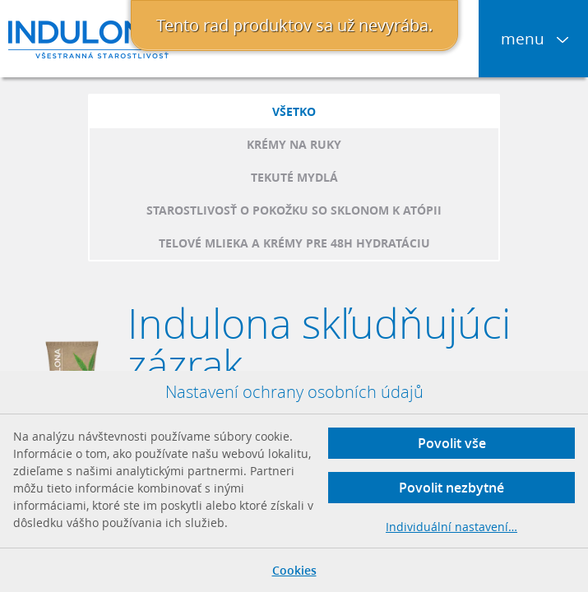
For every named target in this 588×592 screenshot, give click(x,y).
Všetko (294, 111)
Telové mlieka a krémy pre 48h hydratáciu (294, 243)
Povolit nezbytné (451, 488)
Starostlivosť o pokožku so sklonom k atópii (294, 210)
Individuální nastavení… (451, 526)
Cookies (294, 570)
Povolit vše (452, 443)
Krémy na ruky (294, 144)
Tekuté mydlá (294, 177)
